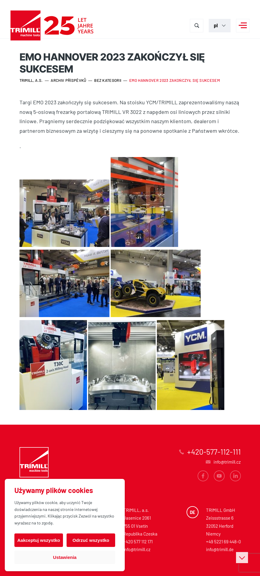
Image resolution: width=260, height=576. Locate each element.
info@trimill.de (220, 549)
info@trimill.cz (137, 549)
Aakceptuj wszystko (38, 540)
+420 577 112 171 (138, 541)
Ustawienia (64, 557)
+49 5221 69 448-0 (223, 541)
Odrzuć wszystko (91, 540)
